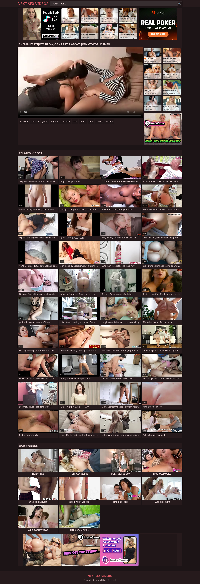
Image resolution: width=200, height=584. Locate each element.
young (45, 121)
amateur (35, 121)
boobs (83, 121)
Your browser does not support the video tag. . (80, 82)
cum (75, 121)
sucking (99, 121)
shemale (66, 121)
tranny (109, 121)
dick (91, 121)
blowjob (24, 121)
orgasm (55, 121)
